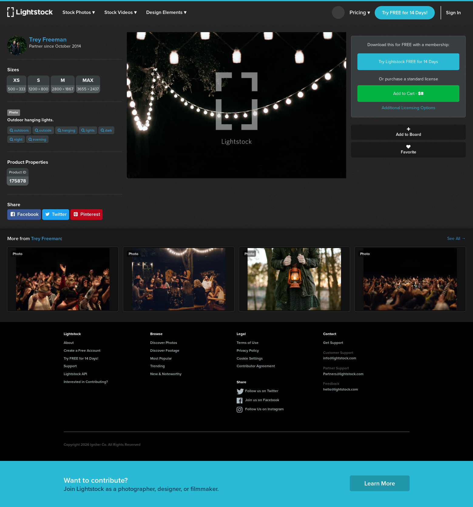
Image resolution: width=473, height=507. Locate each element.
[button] (79, 12)
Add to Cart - (408, 93)
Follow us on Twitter (261, 390)
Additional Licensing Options (408, 108)
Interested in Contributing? (86, 381)
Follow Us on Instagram (264, 408)
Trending (157, 365)
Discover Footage (164, 350)
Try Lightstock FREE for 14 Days (408, 62)
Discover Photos (163, 342)
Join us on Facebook (262, 399)
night (16, 139)
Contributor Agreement (256, 365)
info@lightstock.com (339, 358)
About (69, 342)
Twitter (56, 214)
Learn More (379, 483)
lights (88, 130)
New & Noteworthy (165, 373)
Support (70, 365)
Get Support (333, 342)
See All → (456, 239)
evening (37, 139)
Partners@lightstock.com (343, 373)
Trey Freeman (48, 39)
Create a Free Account (82, 350)
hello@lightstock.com (340, 389)
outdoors (19, 130)
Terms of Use (247, 342)
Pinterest (86, 214)
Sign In (453, 12)
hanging (66, 130)
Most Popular (161, 358)
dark (106, 130)
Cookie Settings (250, 358)
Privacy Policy (248, 350)
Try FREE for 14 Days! (404, 12)
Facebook (24, 214)
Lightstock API (75, 373)
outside (43, 130)
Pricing (360, 12)
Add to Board (408, 132)
